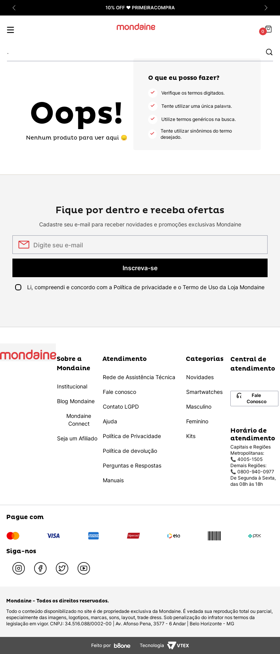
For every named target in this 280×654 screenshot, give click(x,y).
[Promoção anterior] (14, 7)
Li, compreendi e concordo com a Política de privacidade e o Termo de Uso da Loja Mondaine (145, 287)
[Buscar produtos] (269, 52)
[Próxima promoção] (266, 7)
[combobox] (140, 52)
